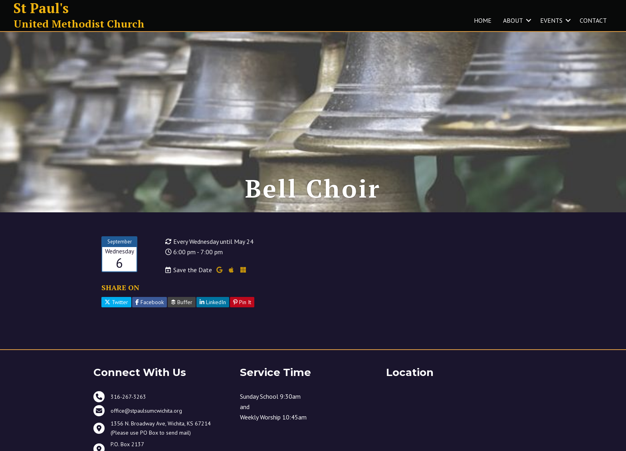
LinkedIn (213, 302)
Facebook (149, 302)
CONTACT (593, 20)
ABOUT (513, 20)
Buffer (181, 302)
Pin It (242, 302)
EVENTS (551, 20)
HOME (482, 20)
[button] (528, 20)
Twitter (116, 302)
